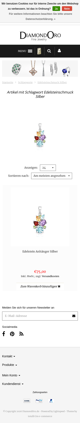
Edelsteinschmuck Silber (52, 82)
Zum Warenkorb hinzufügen (40, 286)
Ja (56, 8)
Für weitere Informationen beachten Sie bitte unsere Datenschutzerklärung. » (40, 16)
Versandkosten (50, 276)
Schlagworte (25, 82)
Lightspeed (59, 411)
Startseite (7, 82)
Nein (67, 8)
